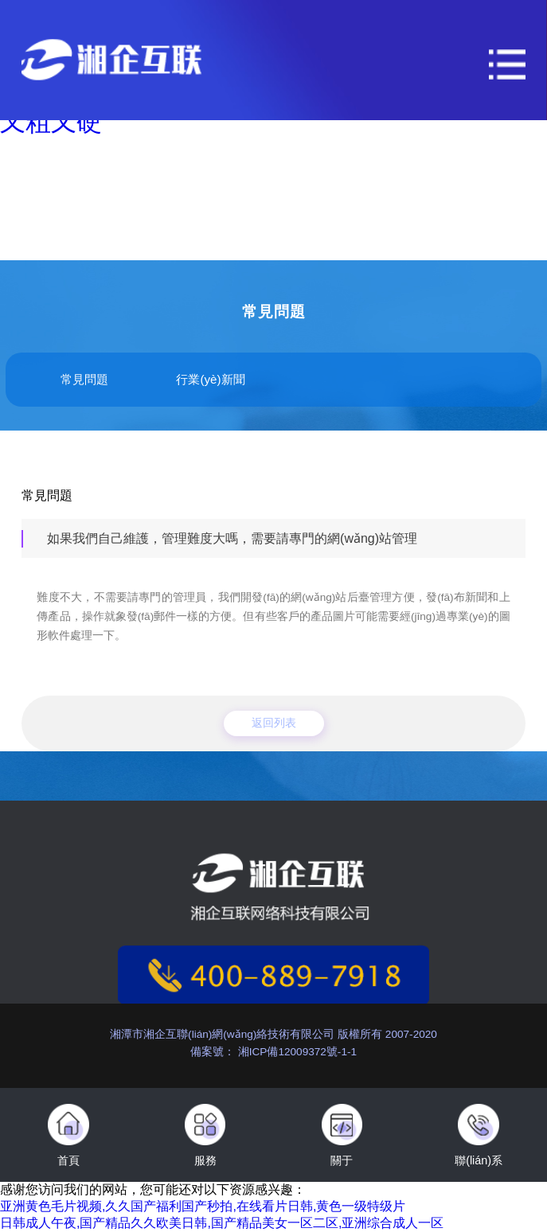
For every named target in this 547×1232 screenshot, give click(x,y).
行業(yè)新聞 (210, 379)
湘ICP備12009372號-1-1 (296, 1052)
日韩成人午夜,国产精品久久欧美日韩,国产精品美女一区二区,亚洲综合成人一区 (221, 1223)
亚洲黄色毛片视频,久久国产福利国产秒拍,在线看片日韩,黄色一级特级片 (202, 1206)
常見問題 (84, 379)
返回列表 (274, 723)
